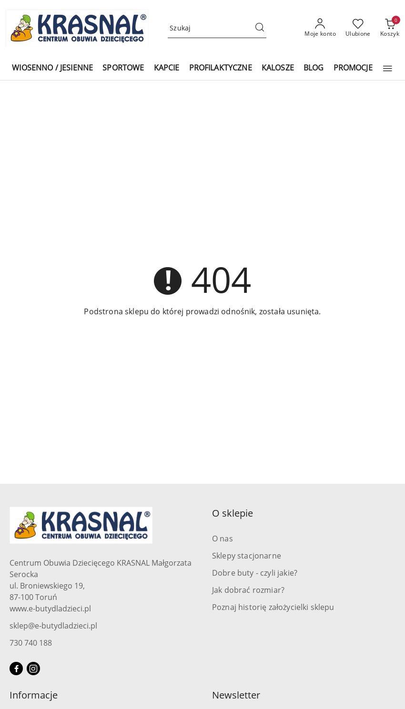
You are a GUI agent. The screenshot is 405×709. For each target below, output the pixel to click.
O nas (222, 538)
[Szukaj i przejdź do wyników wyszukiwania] (259, 28)
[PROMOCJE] (353, 68)
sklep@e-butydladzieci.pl (53, 625)
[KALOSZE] (278, 68)
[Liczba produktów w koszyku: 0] (389, 28)
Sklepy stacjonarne (246, 555)
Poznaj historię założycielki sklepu (273, 607)
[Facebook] (16, 668)
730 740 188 (31, 643)
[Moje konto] (320, 28)
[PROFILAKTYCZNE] (220, 68)
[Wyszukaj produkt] (217, 28)
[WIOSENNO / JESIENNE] (52, 68)
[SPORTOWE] (123, 68)
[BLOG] (314, 68)
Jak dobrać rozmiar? (248, 590)
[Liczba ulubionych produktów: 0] (358, 28)
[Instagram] (33, 668)
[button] (387, 68)
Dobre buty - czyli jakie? (254, 573)
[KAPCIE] (167, 68)
